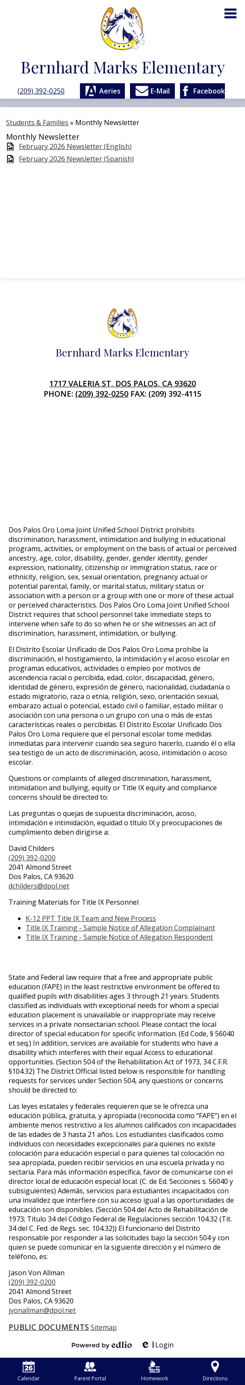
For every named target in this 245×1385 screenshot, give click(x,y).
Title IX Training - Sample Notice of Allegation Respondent (119, 937)
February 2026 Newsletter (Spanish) (76, 159)
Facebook (202, 91)
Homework (154, 1371)
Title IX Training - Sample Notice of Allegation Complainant (120, 927)
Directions (215, 1371)
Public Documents (49, 1327)
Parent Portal (90, 1371)
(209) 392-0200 (32, 857)
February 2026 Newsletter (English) (75, 147)
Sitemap (104, 1327)
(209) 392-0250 (41, 91)
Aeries (102, 91)
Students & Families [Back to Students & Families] (37, 122)
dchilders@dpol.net (39, 886)
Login (157, 1344)
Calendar (29, 1371)
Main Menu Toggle (230, 13)
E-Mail (153, 91)
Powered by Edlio (102, 1345)
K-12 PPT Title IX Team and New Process (91, 918)
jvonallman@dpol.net (42, 1310)
